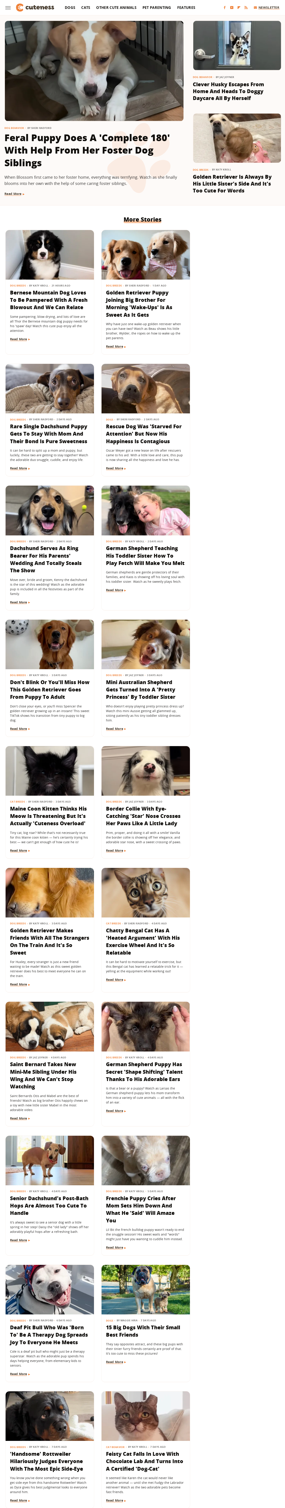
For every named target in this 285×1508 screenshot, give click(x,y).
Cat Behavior (113, 1075)
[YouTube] (232, 8)
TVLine (124, 1475)
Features (186, 7)
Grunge (148, 1462)
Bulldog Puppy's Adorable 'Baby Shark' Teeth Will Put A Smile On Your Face (48, 1347)
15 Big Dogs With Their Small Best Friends (235, 953)
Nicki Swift (61, 1469)
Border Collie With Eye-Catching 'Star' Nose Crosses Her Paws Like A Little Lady (47, 692)
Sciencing (129, 1469)
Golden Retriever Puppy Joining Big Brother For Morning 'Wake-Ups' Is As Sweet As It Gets (137, 302)
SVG (180, 1469)
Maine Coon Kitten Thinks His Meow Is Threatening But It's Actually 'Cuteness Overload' (235, 567)
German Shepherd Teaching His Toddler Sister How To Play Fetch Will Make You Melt (234, 434)
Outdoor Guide (85, 1469)
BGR (20, 1462)
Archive (134, 1436)
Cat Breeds (205, 549)
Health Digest (168, 1462)
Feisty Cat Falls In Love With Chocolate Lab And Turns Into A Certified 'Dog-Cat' (140, 1089)
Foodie (70, 1462)
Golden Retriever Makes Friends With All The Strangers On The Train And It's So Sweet (140, 695)
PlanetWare (109, 1469)
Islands (227, 1462)
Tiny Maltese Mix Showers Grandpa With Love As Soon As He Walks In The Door (234, 1347)
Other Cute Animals (116, 7)
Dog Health (112, 1200)
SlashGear (166, 1469)
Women (139, 1475)
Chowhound (36, 1462)
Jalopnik (243, 1462)
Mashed (19, 1469)
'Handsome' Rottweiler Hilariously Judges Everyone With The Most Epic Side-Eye (46, 1089)
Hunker (212, 1462)
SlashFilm (147, 1469)
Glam (135, 1462)
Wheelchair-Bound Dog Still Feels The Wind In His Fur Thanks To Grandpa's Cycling (235, 1214)
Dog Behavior (14, 128)
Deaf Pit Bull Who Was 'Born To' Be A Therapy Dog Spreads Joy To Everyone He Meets (141, 960)
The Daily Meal (222, 1469)
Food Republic (90, 1462)
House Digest (193, 1462)
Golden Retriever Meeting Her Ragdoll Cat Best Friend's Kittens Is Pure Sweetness (48, 1214)
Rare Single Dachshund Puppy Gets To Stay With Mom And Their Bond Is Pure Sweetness (235, 302)
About (115, 1436)
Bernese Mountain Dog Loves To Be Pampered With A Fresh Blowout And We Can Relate (48, 302)
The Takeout (262, 1469)
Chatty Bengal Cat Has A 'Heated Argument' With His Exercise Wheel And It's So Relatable (235, 695)
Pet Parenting (156, 7)
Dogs (70, 7)
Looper (258, 1462)
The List (243, 1469)
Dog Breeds (201, 169)
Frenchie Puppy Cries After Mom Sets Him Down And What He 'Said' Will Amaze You (45, 960)
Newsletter (266, 7)
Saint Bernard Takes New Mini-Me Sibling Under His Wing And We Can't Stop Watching (43, 827)
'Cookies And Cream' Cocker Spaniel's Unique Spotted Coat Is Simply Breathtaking (234, 1089)
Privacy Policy (161, 1436)
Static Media (119, 1445)
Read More (13, 194)
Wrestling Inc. (159, 1475)
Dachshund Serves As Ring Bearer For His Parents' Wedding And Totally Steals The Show (140, 434)
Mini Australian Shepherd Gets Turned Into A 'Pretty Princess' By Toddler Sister (138, 564)
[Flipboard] (239, 8)
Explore (55, 1462)
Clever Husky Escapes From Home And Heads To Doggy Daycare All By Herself (228, 91)
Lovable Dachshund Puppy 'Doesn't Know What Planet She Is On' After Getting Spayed (140, 1218)
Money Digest (39, 1469)
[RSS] (246, 8)
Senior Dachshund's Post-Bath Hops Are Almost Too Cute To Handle (232, 824)
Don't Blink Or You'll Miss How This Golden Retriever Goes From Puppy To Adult (45, 564)
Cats (85, 7)
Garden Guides (116, 1462)
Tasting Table (197, 1469)
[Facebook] (225, 8)
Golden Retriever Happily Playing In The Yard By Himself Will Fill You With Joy (141, 1347)
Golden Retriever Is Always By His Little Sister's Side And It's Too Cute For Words (232, 183)
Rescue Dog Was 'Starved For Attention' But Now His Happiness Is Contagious (48, 431)
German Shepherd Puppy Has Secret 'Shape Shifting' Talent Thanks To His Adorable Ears (142, 827)
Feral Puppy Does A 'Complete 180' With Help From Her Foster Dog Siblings (87, 150)
